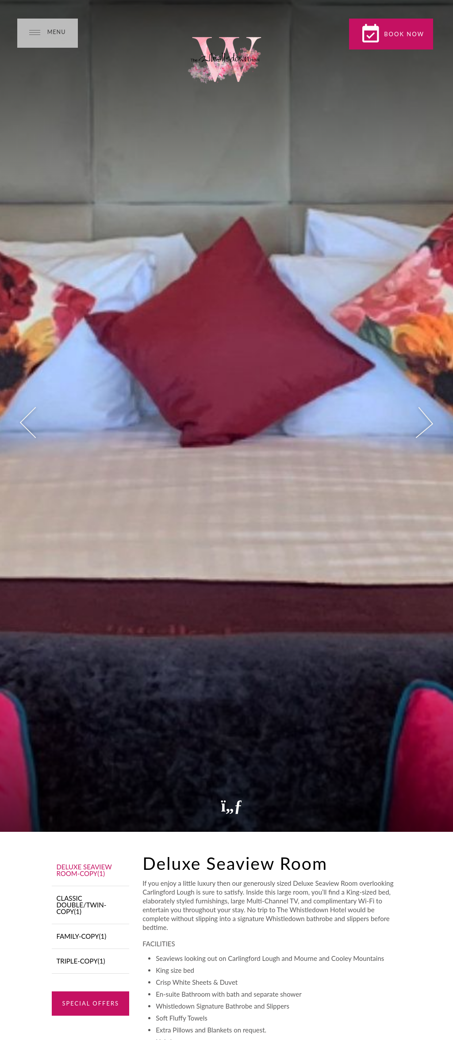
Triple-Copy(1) (80, 961)
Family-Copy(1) (81, 936)
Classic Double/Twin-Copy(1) (81, 904)
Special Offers (90, 1003)
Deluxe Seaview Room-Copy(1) (83, 870)
